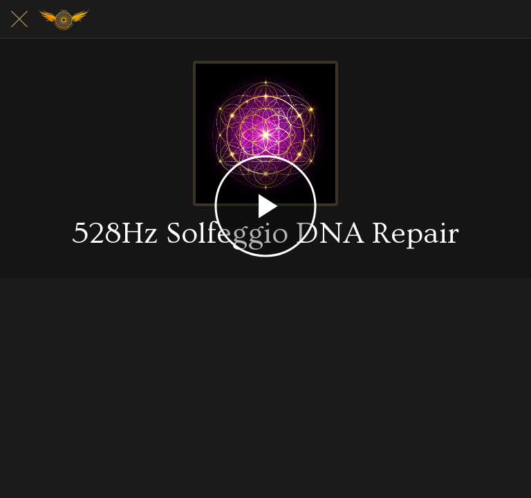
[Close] (19, 19)
